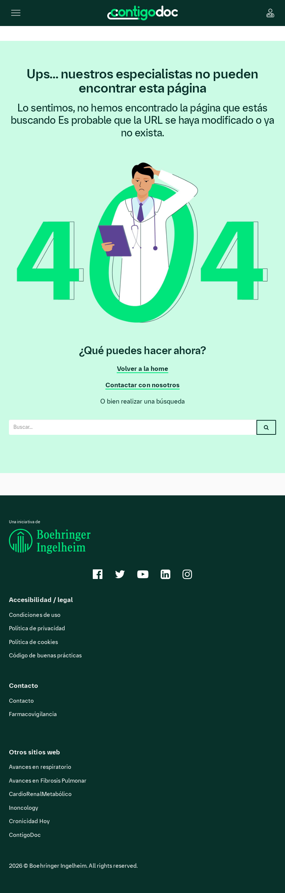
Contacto (21, 701)
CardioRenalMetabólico (40, 794)
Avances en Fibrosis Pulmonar (47, 780)
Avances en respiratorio (40, 767)
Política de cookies (33, 642)
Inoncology (24, 808)
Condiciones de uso (34, 615)
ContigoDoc (25, 835)
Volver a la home (142, 369)
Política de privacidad (37, 628)
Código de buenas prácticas (45, 655)
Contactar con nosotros (142, 385)
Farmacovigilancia (33, 714)
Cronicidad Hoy (29, 821)
